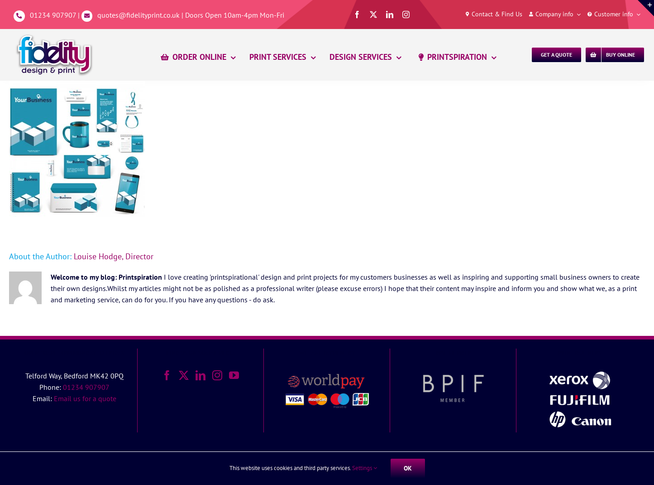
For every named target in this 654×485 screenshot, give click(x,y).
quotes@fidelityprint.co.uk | (141, 14)
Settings (364, 468)
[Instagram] (217, 375)
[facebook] (357, 14)
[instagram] (406, 14)
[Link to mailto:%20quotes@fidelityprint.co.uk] (87, 16)
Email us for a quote (85, 398)
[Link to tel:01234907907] (19, 16)
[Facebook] (167, 375)
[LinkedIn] (200, 375)
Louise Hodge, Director (113, 256)
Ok (408, 468)
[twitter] (373, 14)
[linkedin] (389, 14)
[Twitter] (184, 375)
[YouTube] (234, 375)
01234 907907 (53, 14)
